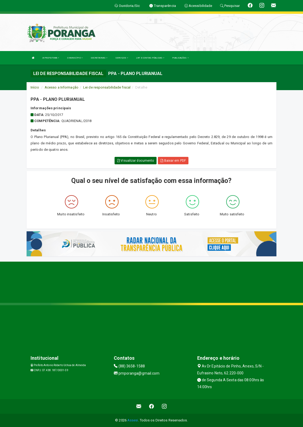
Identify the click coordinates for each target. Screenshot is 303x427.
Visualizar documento (135, 160)
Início (35, 87)
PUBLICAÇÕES (180, 58)
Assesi (132, 420)
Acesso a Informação (61, 87)
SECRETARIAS (99, 58)
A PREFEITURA (51, 58)
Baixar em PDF (173, 160)
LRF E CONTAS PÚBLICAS (150, 58)
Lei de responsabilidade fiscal (107, 87)
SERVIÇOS (121, 58)
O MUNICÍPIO (75, 58)
